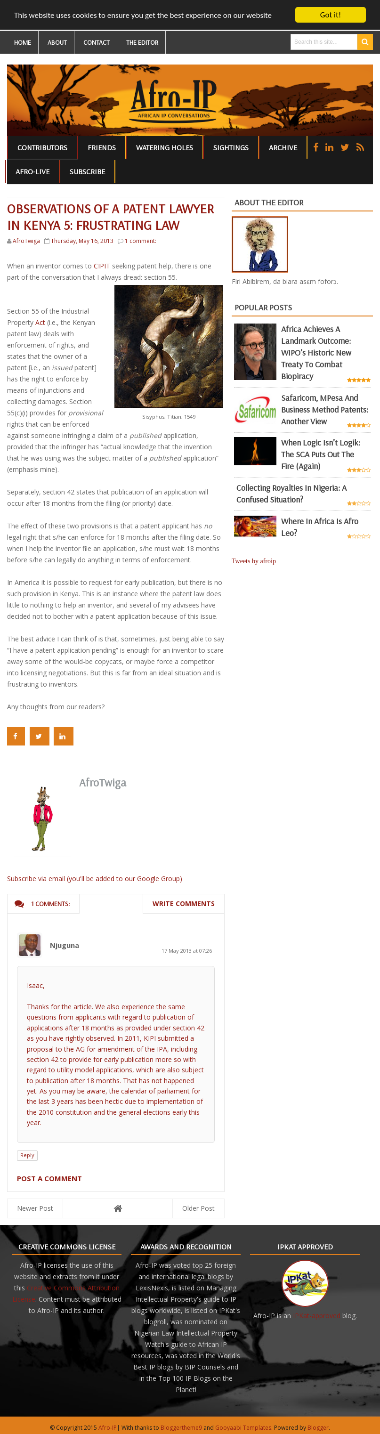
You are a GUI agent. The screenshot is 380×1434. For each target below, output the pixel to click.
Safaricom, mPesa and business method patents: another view (324, 409)
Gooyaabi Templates (243, 1428)
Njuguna (64, 945)
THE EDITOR (142, 42)
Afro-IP (107, 1428)
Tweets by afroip (254, 561)
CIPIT (102, 265)
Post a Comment (49, 1178)
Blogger (318, 1428)
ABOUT (57, 42)
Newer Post (35, 1208)
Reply (27, 1155)
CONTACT (96, 42)
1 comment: (140, 241)
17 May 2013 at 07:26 (187, 950)
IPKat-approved (316, 1315)
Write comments (184, 903)
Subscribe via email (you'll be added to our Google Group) (94, 878)
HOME (22, 42)
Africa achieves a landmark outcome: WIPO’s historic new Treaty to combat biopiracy (316, 352)
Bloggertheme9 (181, 1428)
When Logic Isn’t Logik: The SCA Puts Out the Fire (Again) (320, 454)
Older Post (198, 1208)
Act (40, 322)
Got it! (330, 15)
